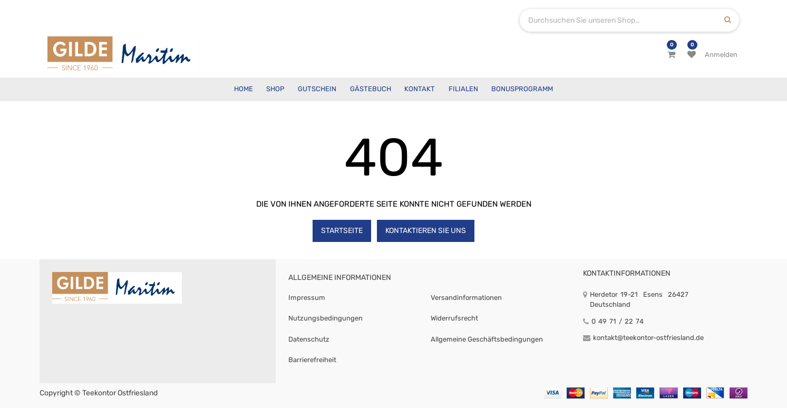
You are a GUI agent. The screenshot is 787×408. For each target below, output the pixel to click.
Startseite (342, 230)
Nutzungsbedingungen (325, 318)
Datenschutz (308, 339)
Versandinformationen (466, 298)
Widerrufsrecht (454, 318)
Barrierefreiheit (312, 360)
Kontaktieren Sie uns (425, 230)
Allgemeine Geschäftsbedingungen (487, 339)
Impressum (306, 298)
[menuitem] (243, 89)
